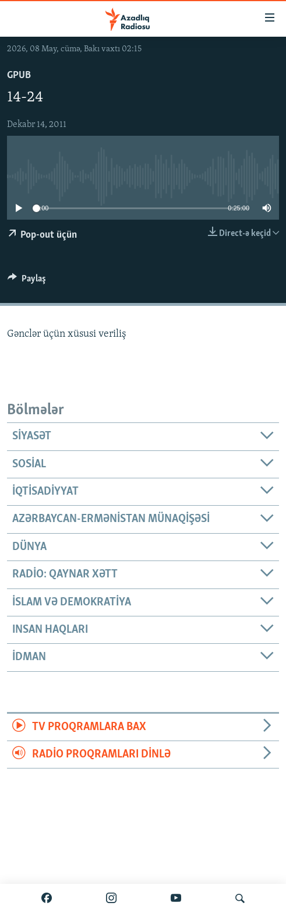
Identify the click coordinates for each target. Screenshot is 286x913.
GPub (19, 75)
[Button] (27, 281)
